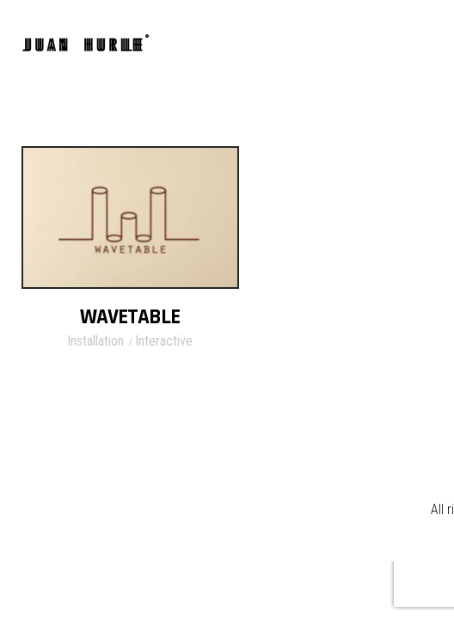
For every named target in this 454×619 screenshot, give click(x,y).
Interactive (164, 341)
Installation (95, 341)
